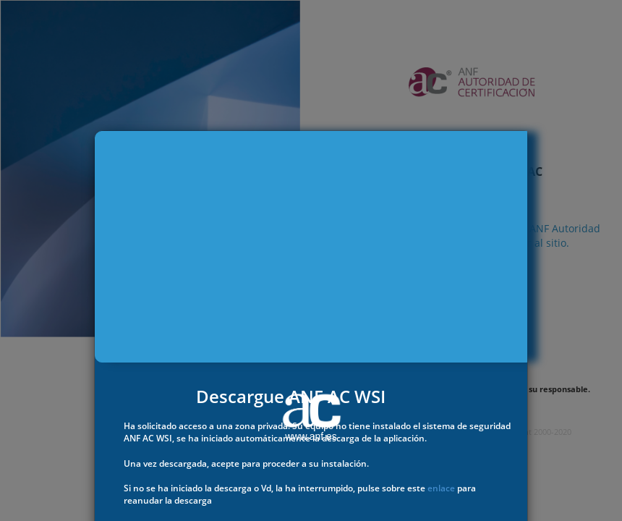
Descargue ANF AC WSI (290, 396)
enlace (441, 488)
